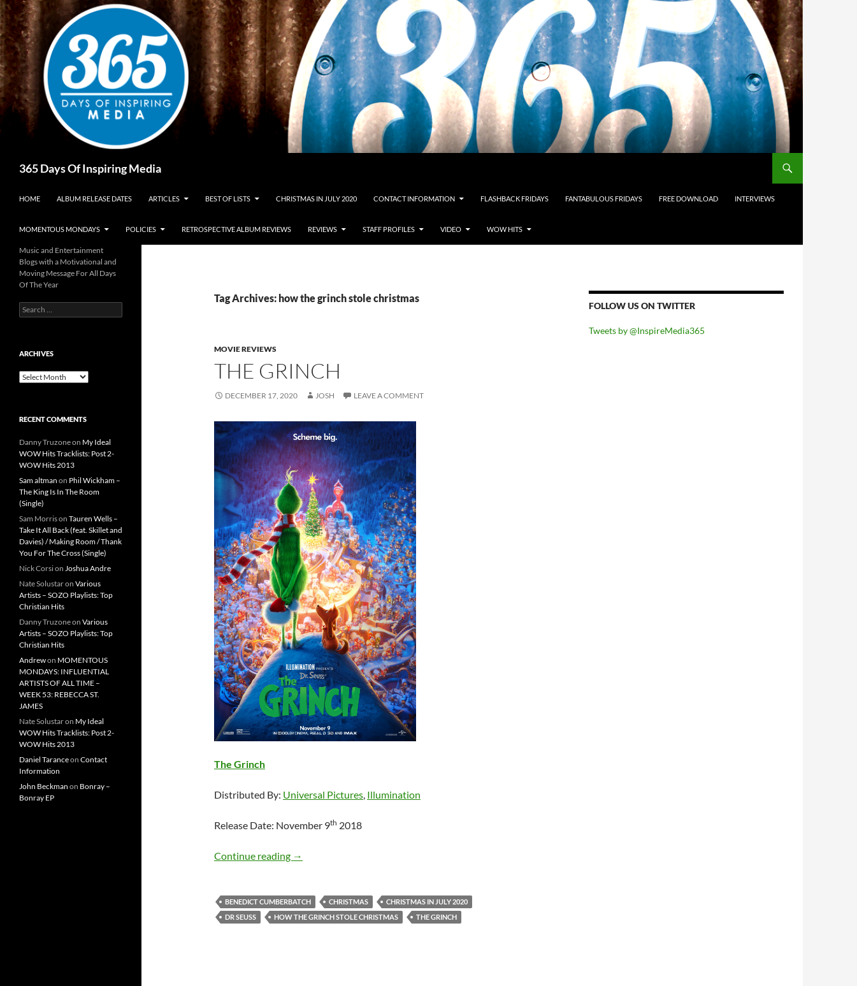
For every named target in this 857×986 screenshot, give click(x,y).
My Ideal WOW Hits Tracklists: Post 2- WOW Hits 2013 (66, 453)
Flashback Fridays (514, 198)
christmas (348, 901)
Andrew (32, 660)
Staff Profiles (389, 229)
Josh (325, 395)
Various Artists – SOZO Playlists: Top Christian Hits (66, 595)
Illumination (394, 794)
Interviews (755, 198)
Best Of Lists (227, 198)
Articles (164, 198)
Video (450, 229)
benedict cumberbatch (268, 901)
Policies (141, 229)
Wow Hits (504, 229)
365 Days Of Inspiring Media (90, 168)
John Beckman (43, 786)
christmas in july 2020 (427, 901)
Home (29, 198)
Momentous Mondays (59, 229)
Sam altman (38, 480)
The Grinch (277, 371)
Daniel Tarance (44, 759)
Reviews (322, 229)
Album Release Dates (94, 198)
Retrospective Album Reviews (236, 229)
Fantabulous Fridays (603, 198)
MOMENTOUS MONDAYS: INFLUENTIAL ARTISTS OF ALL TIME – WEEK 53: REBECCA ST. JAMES (64, 683)
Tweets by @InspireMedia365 (647, 330)
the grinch (436, 917)
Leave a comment (389, 395)
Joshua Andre (88, 568)
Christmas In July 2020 (316, 198)
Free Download (688, 198)
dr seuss (240, 917)
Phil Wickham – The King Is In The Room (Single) (69, 491)
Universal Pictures (323, 794)
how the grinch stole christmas (336, 917)
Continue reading (258, 856)
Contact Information (414, 198)
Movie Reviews (245, 349)
